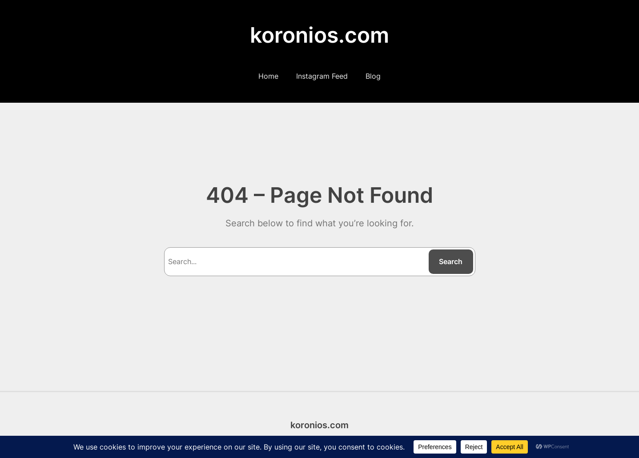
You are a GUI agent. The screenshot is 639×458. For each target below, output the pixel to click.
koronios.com (319, 35)
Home (268, 76)
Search (450, 261)
